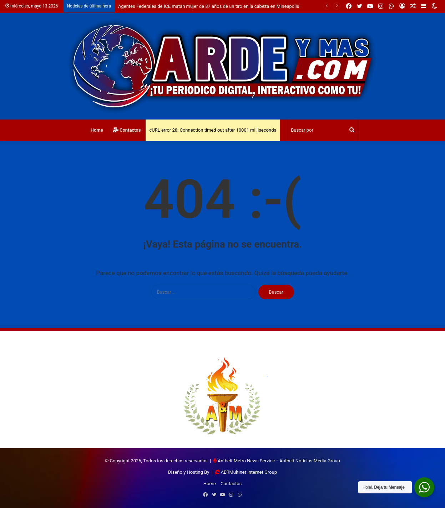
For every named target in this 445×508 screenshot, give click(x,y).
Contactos (127, 130)
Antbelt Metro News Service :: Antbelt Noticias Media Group (279, 460)
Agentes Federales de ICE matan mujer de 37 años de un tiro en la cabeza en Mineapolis (208, 6)
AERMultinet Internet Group (249, 472)
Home (97, 130)
